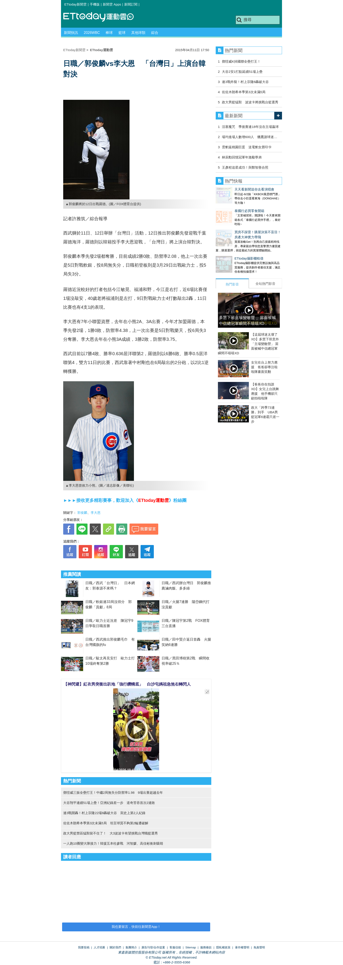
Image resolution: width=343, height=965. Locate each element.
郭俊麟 (82, 512)
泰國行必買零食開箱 (231, 206)
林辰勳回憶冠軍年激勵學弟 (242, 157)
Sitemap (190, 947)
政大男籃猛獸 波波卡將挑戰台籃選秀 (250, 102)
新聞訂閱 (130, 4)
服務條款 (206, 947)
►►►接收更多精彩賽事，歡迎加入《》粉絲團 (125, 500)
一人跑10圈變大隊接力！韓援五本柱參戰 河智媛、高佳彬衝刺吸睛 (113, 843)
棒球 (109, 33)
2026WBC (92, 33)
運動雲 (102, 17)
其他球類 (138, 33)
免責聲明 (259, 947)
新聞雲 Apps (112, 4)
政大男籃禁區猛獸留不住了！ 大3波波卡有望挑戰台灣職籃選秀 (110, 833)
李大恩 (96, 512)
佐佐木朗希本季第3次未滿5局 (243, 92)
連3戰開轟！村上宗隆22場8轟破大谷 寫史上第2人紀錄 (104, 813)
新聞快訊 (71, 33)
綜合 (154, 33)
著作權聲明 (242, 947)
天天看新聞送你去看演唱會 (235, 189)
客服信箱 (175, 947)
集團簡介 (131, 947)
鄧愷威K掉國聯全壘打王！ (241, 61)
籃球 (122, 33)
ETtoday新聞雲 (75, 4)
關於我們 (115, 947)
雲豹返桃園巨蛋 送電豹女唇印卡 (247, 147)
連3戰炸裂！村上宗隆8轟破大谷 (245, 82)
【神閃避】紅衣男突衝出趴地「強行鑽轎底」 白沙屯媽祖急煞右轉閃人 (127, 684)
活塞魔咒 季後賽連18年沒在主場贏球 (250, 127)
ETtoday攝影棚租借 (230, 249)
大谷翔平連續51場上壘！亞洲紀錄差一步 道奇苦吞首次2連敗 (109, 803)
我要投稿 (84, 947)
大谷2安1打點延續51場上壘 (242, 71)
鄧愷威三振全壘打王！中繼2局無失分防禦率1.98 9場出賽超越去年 (113, 792)
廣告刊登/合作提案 (153, 947)
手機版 (95, 4)
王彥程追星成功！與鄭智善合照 (245, 167)
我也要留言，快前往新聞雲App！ (136, 926)
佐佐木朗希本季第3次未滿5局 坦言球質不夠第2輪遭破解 (105, 823)
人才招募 (99, 947)
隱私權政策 (223, 947)
